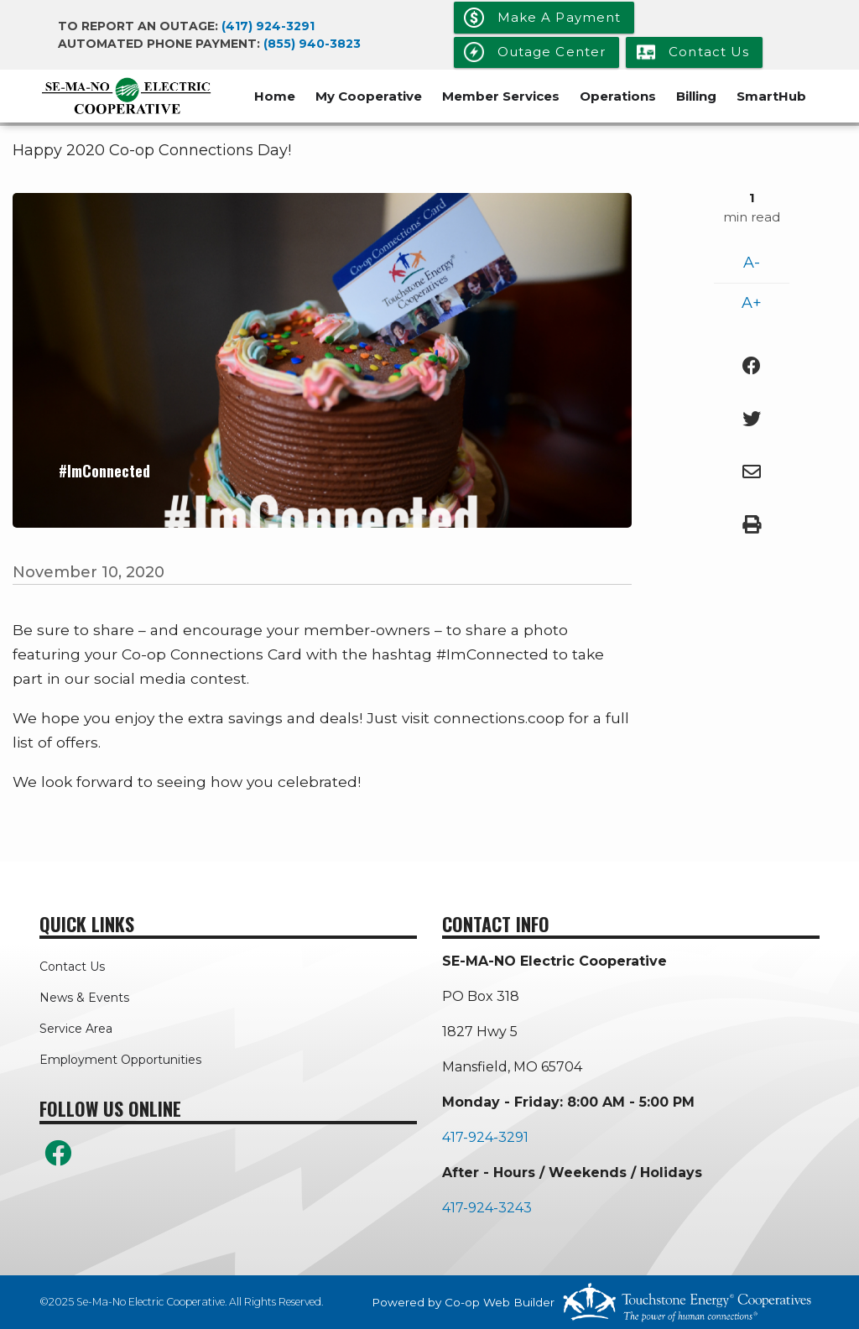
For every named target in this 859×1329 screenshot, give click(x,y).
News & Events (84, 997)
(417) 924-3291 (268, 26)
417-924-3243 (487, 1208)
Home (274, 96)
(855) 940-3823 (312, 43)
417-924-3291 (485, 1137)
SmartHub (771, 96)
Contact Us (72, 966)
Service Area (75, 1028)
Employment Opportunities (120, 1059)
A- (751, 262)
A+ (752, 303)
